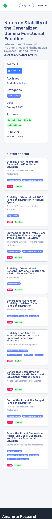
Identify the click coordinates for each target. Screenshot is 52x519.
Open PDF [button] (14, 71)
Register (26, 5)
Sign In (42, 5)
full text (23, 83)
